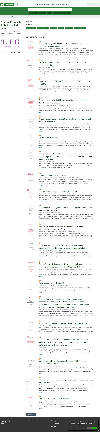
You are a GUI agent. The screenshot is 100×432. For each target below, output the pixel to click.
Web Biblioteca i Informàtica (7, 1)
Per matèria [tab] (69, 28)
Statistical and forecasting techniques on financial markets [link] (63, 323)
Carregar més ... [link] (31, 414)
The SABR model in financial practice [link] (54, 399)
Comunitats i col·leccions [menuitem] (43, 5)
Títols (50, 13)
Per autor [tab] (54, 28)
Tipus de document (66, 13)
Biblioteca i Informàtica (33, 421)
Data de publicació (34, 13)
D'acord (94, 428)
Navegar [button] (55, 5)
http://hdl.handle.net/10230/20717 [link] (10, 53)
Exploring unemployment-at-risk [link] (52, 175)
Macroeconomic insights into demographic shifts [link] (58, 191)
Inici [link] (2, 17)
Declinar (89, 428)
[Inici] (9, 4)
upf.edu (16, 1)
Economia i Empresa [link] (25, 17)
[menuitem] (55, 4)
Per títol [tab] (61, 28)
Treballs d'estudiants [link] (11, 17)
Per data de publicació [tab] (44, 28)
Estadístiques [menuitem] (64, 5)
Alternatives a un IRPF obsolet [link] (51, 283)
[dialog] (83, 425)
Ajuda (21, 1)
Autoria (43, 13)
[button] (98, 1)
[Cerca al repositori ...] (47, 9)
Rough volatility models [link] (48, 138)
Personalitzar (72, 428)
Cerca (68, 10)
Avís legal (54, 421)
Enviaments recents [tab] (31, 28)
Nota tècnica (55, 423)
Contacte (53, 426)
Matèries (56, 13)
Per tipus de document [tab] (81, 28)
